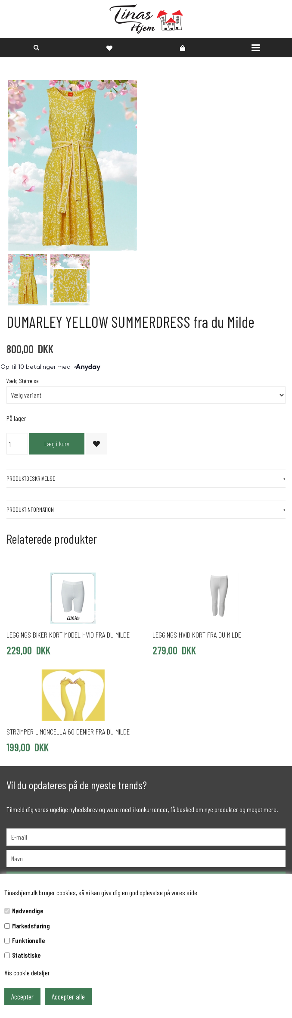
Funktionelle (28, 940)
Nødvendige (27, 910)
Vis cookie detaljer (27, 972)
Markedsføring (31, 925)
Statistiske (26, 955)
